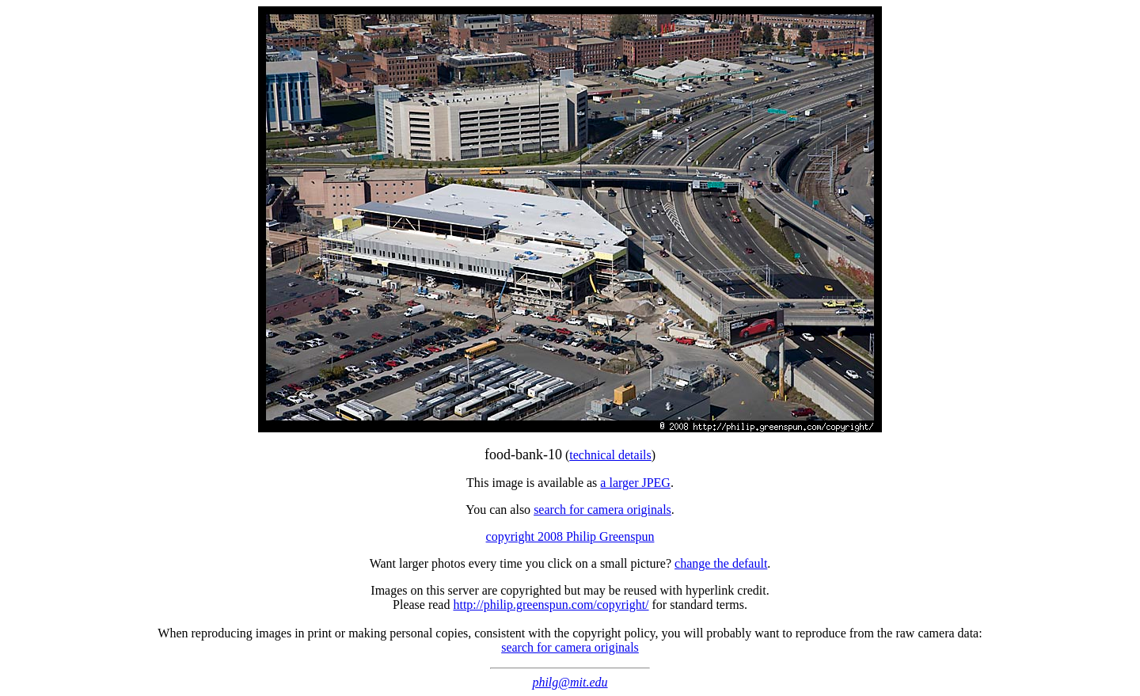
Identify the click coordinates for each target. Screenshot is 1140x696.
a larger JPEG (635, 482)
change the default (720, 563)
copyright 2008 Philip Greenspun (570, 536)
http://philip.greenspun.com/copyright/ (550, 604)
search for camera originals (602, 509)
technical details (610, 455)
